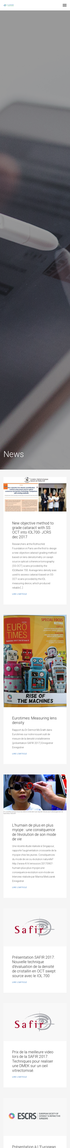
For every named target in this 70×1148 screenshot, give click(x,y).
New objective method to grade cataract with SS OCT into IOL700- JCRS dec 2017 (33, 530)
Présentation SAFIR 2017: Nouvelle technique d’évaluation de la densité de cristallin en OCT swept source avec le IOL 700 (34, 966)
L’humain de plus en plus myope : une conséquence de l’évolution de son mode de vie (34, 832)
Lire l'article (19, 594)
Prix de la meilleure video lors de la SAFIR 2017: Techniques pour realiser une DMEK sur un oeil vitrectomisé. (32, 1061)
